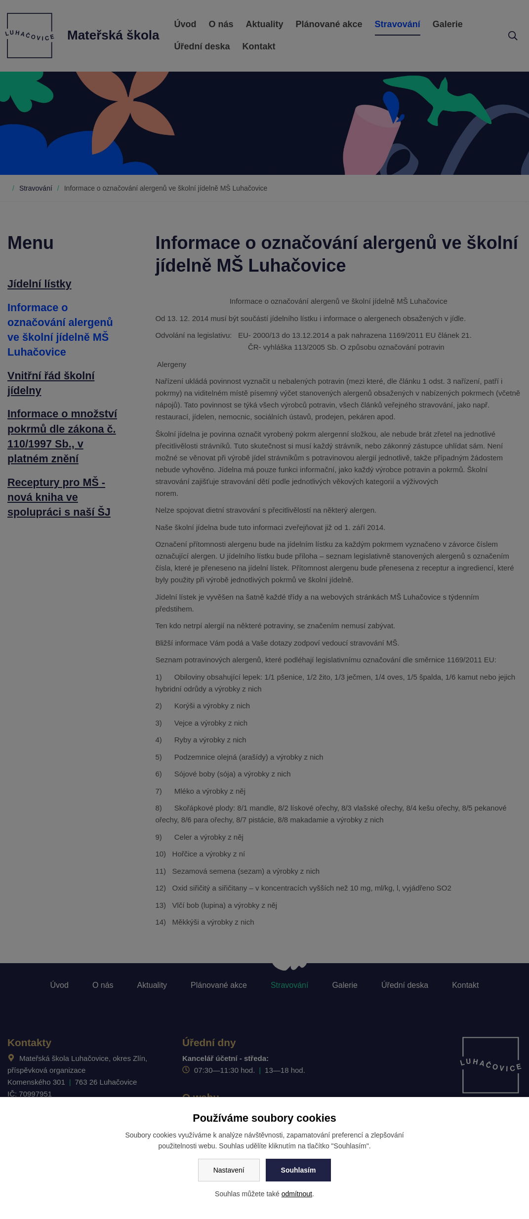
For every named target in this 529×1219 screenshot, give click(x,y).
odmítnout (297, 1194)
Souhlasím (298, 1170)
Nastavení (228, 1170)
